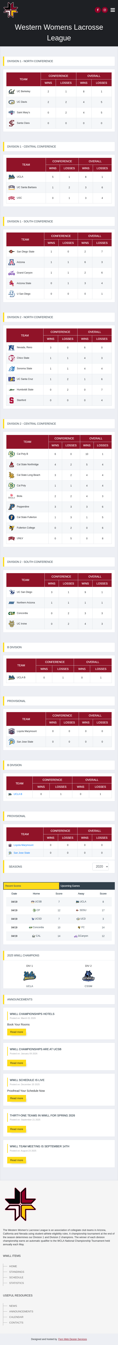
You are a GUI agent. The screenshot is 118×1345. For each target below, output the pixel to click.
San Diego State (21, 251)
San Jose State (20, 741)
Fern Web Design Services (72, 1339)
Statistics (16, 1282)
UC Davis (17, 102)
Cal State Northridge (23, 464)
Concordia (18, 613)
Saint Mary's (19, 112)
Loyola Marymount (22, 731)
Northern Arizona (21, 602)
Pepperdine (18, 506)
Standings (16, 1271)
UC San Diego (20, 592)
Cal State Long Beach (24, 475)
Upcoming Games (70, 886)
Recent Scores (13, 886)
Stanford (17, 400)
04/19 (14, 901)
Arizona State (19, 283)
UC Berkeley (19, 91)
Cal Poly (17, 485)
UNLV (15, 538)
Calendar (16, 1317)
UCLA (15, 176)
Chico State (18, 358)
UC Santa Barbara (22, 187)
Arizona (16, 262)
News (13, 1305)
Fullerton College (21, 527)
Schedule (16, 1277)
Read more (16, 1031)
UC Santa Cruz (20, 379)
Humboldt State (20, 389)
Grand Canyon (20, 272)
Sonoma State (20, 368)
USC (15, 197)
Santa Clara (18, 123)
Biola (15, 496)
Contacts (16, 1322)
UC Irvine (17, 623)
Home (13, 1266)
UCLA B (16, 677)
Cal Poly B (18, 454)
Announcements (21, 1311)
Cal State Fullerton (22, 517)
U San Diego (19, 293)
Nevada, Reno (20, 347)
